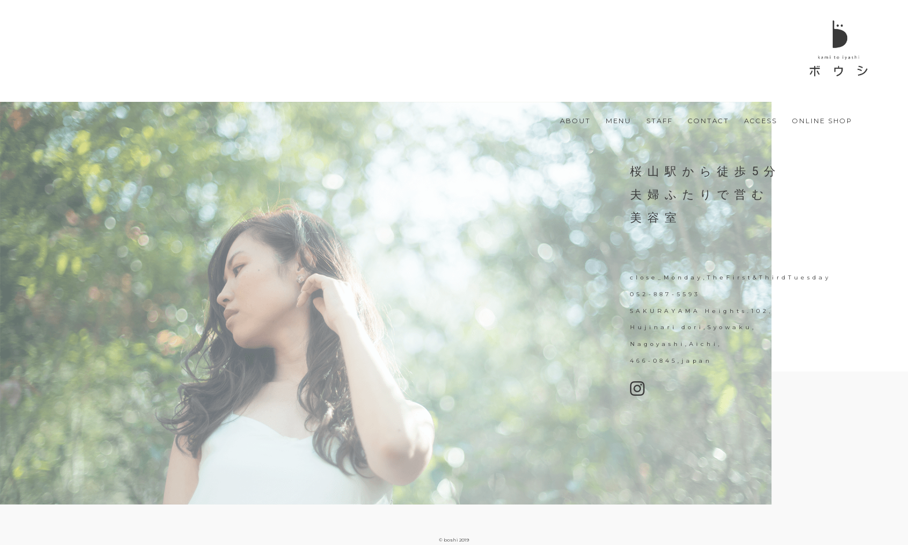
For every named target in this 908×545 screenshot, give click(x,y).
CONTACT (708, 121)
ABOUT (575, 121)
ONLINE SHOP (822, 121)
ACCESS (760, 121)
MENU (618, 121)
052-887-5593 (665, 294)
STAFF (659, 121)
